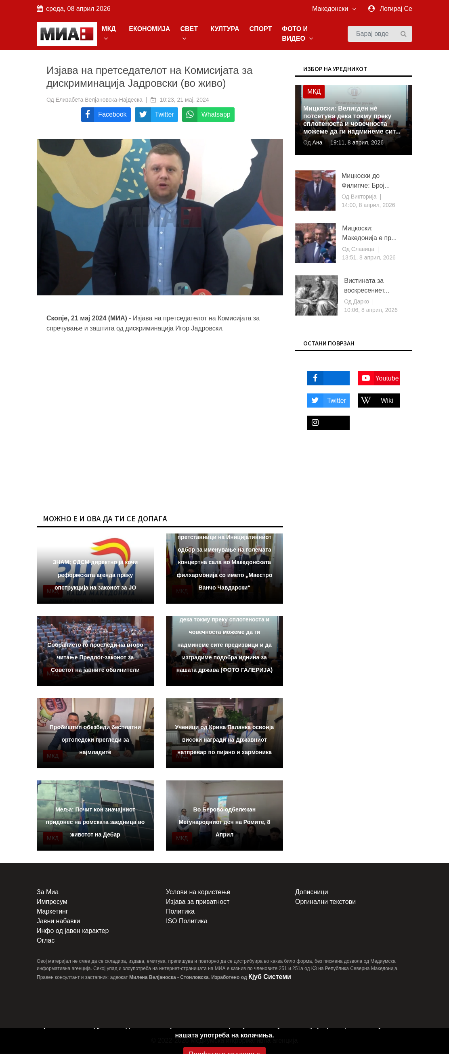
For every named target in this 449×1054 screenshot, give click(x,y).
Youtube (378, 378)
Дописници (311, 892)
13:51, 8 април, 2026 (369, 258)
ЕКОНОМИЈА (149, 28)
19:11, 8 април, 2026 (357, 143)
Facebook (325, 378)
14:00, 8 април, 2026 (368, 205)
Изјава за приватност (197, 902)
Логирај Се (396, 8)
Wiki (375, 400)
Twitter (326, 400)
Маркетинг (52, 911)
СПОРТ (261, 28)
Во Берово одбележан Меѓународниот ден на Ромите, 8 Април (225, 822)
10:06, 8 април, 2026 (371, 310)
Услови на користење (198, 892)
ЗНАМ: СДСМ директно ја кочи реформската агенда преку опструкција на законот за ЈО (95, 575)
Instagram (325, 423)
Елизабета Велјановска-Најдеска (99, 99)
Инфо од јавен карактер (73, 931)
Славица (362, 249)
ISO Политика (187, 921)
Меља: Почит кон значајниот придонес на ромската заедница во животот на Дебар (95, 822)
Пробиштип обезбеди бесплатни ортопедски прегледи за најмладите (95, 739)
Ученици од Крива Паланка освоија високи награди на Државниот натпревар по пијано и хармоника (224, 739)
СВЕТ (189, 33)
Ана (317, 143)
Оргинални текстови (325, 902)
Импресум (52, 902)
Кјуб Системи (269, 977)
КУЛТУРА (225, 28)
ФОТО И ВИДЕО (297, 33)
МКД (109, 33)
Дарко (360, 302)
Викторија (363, 197)
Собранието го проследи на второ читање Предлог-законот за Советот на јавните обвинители (95, 657)
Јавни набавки (58, 921)
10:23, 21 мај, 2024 (184, 99)
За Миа (48, 892)
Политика (180, 911)
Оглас (46, 940)
